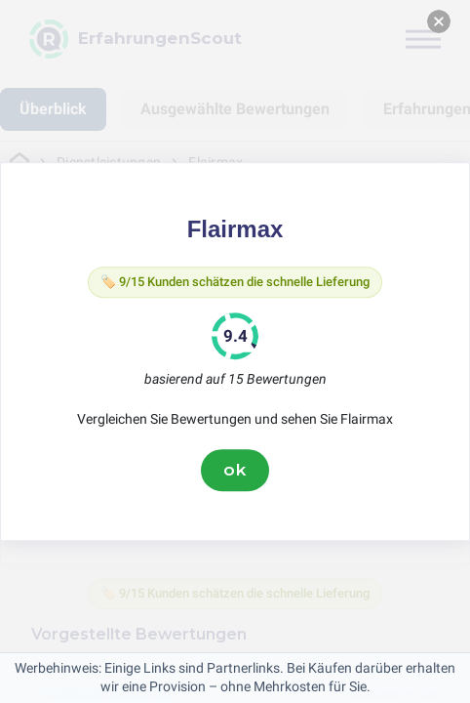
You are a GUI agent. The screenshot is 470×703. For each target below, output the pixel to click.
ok (235, 469)
